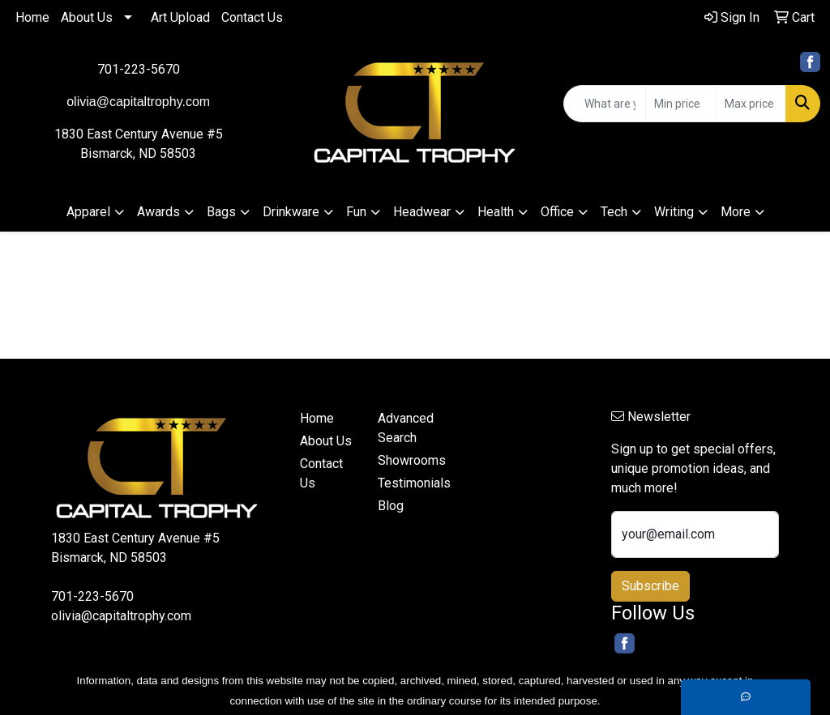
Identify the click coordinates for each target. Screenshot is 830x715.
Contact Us (252, 17)
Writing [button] (674, 211)
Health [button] (495, 211)
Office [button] (557, 211)
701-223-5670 (138, 69)
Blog (391, 505)
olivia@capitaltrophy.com (121, 615)
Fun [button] (356, 211)
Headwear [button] (422, 211)
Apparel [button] (88, 211)
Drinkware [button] (291, 211)
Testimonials (407, 483)
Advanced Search (406, 428)
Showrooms (407, 460)
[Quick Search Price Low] (680, 103)
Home (32, 17)
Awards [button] (158, 211)
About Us (87, 17)
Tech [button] (614, 211)
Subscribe (650, 586)
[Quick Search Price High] (751, 103)
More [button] (736, 211)
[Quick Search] (604, 103)
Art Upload (180, 17)
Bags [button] (221, 211)
